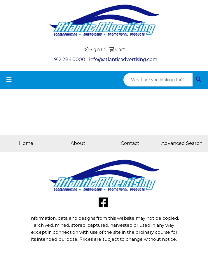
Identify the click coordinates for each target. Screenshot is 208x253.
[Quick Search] (158, 79)
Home (26, 143)
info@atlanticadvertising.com (123, 59)
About (78, 143)
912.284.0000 (69, 59)
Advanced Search (181, 143)
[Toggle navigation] (9, 80)
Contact (130, 143)
